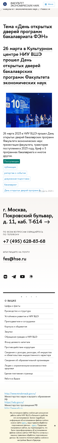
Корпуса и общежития (16, 326)
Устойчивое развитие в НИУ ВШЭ (22, 316)
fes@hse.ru (14, 258)
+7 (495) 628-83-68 (24, 241)
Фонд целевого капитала (17, 342)
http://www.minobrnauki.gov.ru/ (20, 393)
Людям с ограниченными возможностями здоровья (25, 367)
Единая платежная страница (19, 373)
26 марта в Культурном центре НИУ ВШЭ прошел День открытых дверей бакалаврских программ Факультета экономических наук (27, 65)
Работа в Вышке (12, 378)
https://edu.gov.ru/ (14, 402)
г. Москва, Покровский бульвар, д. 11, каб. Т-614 (28, 215)
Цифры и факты (12, 305)
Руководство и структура (18, 310)
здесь (24, 423)
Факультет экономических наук (25, 4)
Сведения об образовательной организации (27, 360)
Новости (45, 9)
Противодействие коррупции (20, 347)
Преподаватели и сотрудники (20, 321)
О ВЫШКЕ (10, 300)
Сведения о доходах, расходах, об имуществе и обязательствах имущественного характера (28, 354)
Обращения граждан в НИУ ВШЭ (21, 336)
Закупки (9, 331)
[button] (21, 296)
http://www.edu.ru (14, 408)
